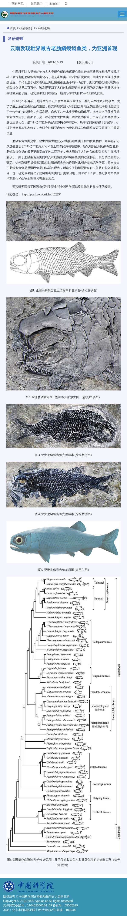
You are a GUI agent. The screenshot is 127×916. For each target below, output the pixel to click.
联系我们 (37, 3)
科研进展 (44, 28)
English (54, 3)
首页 (13, 28)
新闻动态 (27, 28)
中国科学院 (16, 3)
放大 (81, 62)
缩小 (88, 62)
